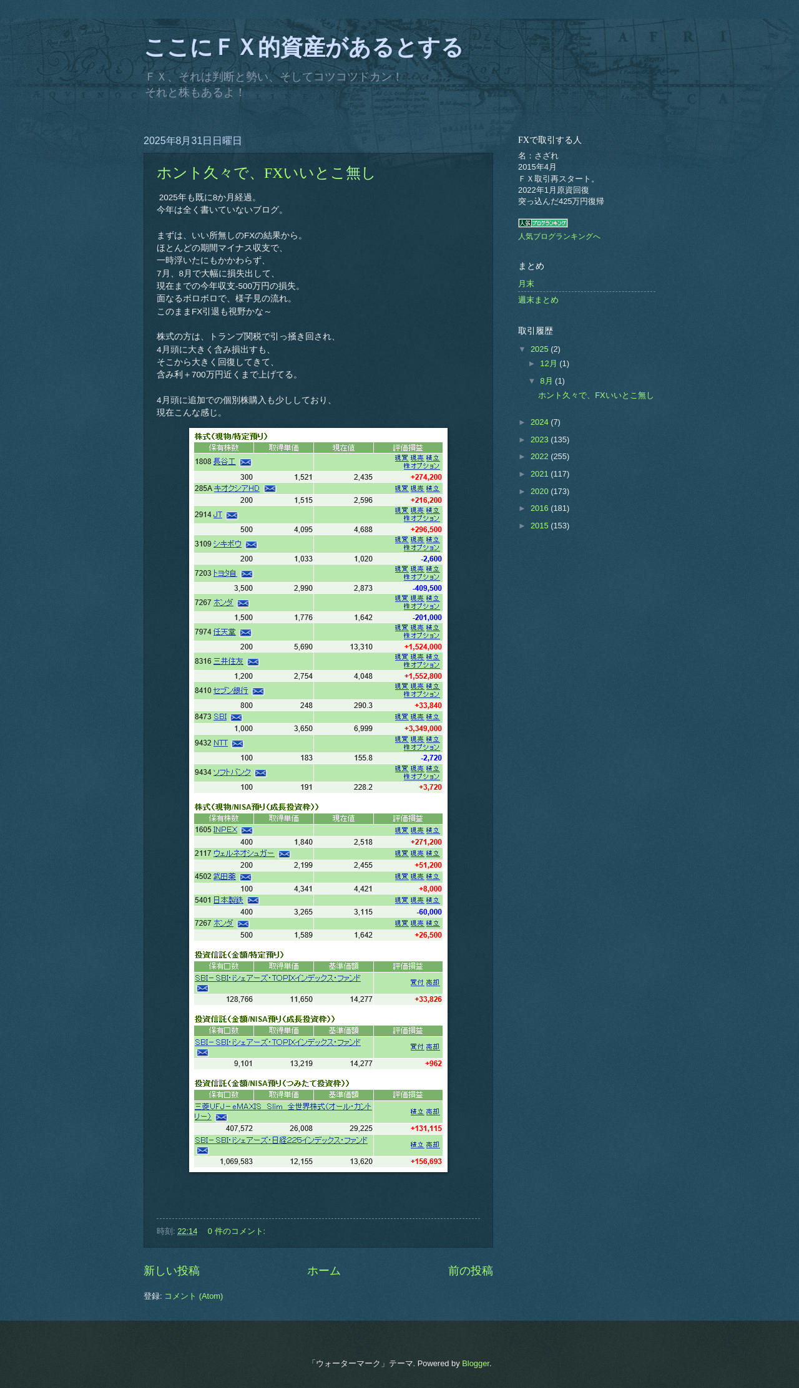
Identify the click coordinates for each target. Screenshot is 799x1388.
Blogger (475, 1363)
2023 (541, 439)
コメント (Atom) (193, 1296)
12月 (549, 363)
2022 (541, 456)
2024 (541, 422)
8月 (547, 381)
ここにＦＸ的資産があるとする (304, 47)
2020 (541, 491)
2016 (541, 508)
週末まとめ (538, 299)
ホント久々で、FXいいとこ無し (266, 173)
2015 (541, 525)
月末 (526, 283)
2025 (541, 349)
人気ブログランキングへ (559, 236)
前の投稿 (470, 1270)
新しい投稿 (172, 1270)
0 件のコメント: (238, 1231)
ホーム (324, 1270)
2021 (541, 473)
